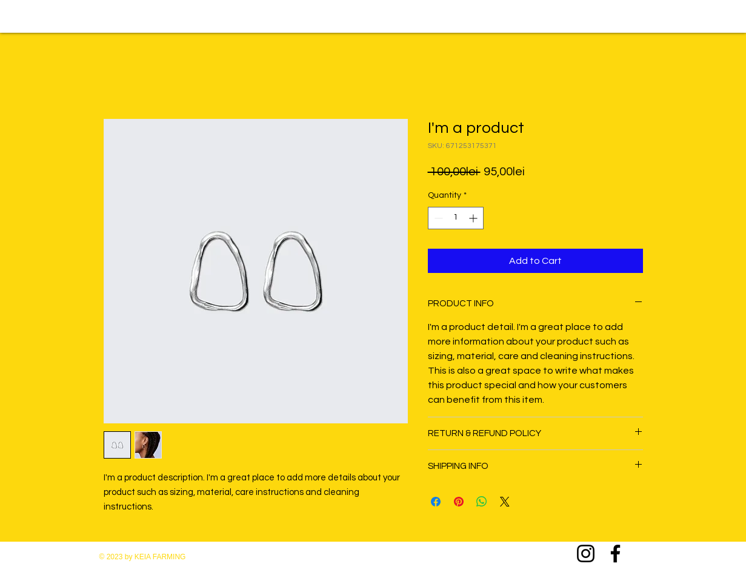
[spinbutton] (456, 218)
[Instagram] (586, 553)
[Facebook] (615, 553)
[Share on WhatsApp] (482, 501)
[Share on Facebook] (435, 501)
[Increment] (474, 218)
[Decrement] (437, 218)
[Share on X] (505, 501)
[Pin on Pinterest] (458, 501)
